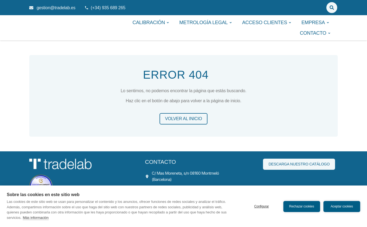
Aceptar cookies (342, 206)
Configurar (261, 206)
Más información (35, 218)
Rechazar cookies (301, 206)
